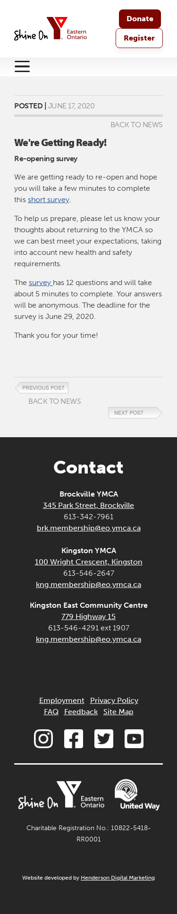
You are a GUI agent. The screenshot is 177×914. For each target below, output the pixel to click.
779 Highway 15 (88, 616)
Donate (139, 18)
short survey (48, 199)
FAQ (51, 711)
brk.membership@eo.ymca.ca (89, 527)
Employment (61, 700)
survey (41, 282)
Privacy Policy (114, 700)
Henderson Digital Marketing (118, 877)
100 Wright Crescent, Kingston (89, 561)
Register (139, 37)
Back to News (136, 124)
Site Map (118, 711)
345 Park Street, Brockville (88, 505)
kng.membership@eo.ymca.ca (88, 584)
